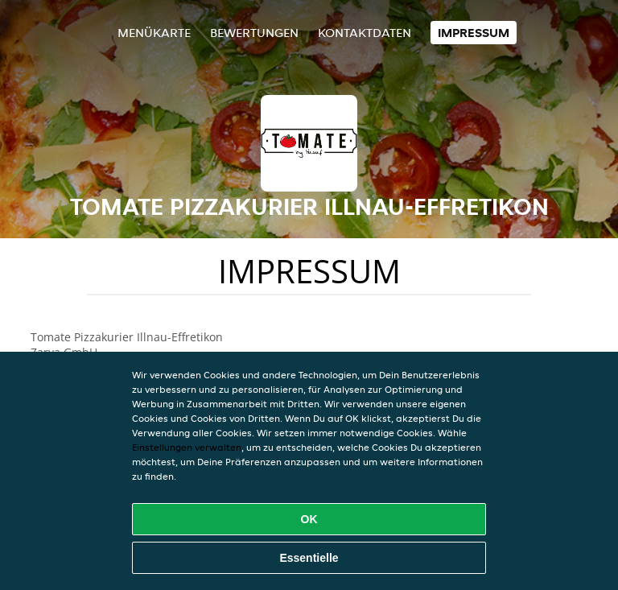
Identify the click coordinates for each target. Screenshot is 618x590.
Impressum (473, 32)
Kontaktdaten (364, 32)
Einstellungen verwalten (186, 447)
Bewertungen (254, 32)
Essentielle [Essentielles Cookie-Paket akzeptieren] (308, 557)
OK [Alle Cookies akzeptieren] (309, 519)
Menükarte (154, 32)
